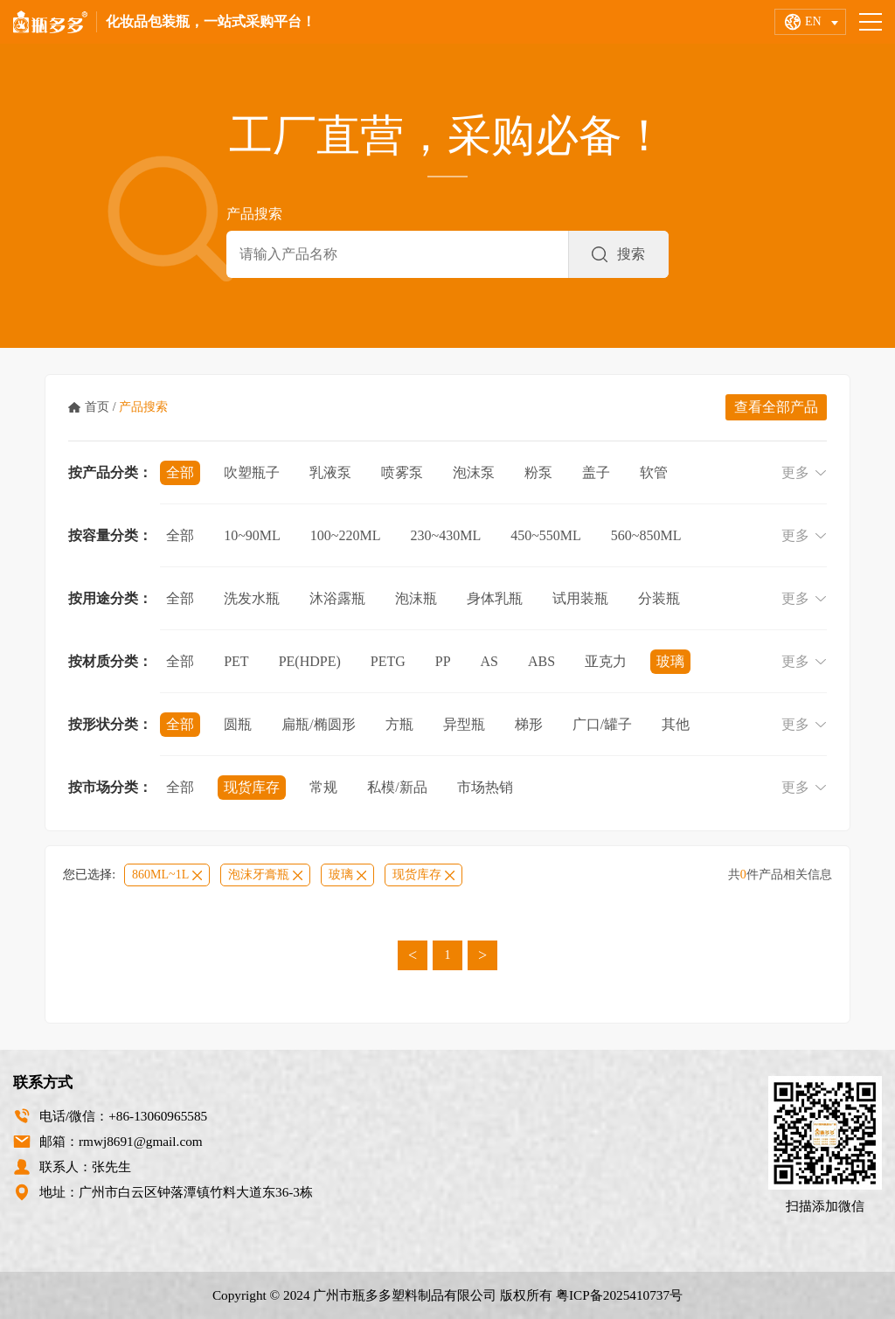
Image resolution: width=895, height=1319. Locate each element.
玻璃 (670, 661)
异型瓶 (464, 724)
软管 (654, 472)
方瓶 (399, 724)
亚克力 (606, 661)
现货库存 (252, 787)
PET (236, 661)
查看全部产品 (776, 406)
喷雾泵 (402, 472)
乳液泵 (330, 472)
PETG (388, 661)
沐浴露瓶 (337, 598)
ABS (541, 661)
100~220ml (345, 535)
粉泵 (538, 472)
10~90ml (252, 535)
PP (443, 661)
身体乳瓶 (495, 598)
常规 (323, 787)
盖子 (596, 472)
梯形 (529, 724)
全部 (180, 472)
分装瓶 (659, 598)
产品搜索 (143, 406)
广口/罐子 (602, 724)
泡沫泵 (474, 472)
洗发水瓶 (252, 598)
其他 (676, 724)
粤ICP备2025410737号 (619, 1295)
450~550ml (545, 535)
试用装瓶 (580, 598)
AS (489, 661)
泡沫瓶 (416, 598)
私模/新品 (397, 787)
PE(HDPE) (310, 661)
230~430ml (446, 535)
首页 (97, 406)
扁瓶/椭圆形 (318, 724)
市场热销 (485, 787)
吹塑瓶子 (252, 472)
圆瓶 (238, 724)
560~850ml (646, 535)
